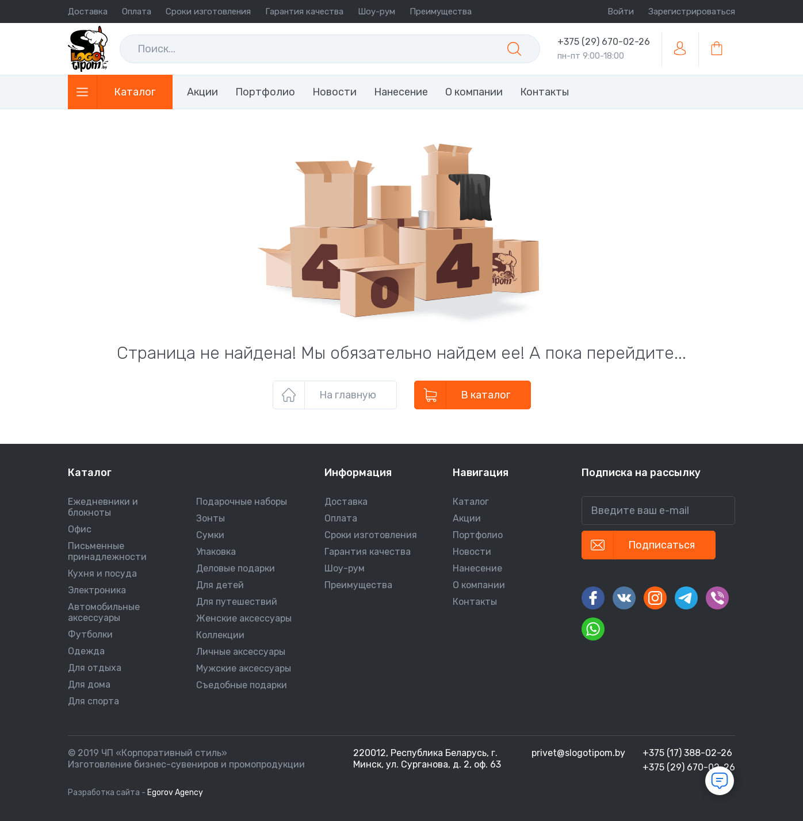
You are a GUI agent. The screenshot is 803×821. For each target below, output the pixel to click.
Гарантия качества (304, 11)
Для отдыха (94, 667)
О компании (474, 92)
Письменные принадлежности (107, 551)
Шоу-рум (376, 11)
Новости (334, 92)
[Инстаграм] (655, 597)
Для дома (89, 684)
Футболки (90, 634)
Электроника (97, 590)
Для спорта (93, 701)
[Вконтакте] (624, 597)
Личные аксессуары (240, 651)
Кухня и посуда (102, 573)
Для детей (220, 585)
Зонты (210, 518)
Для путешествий (236, 601)
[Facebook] (593, 597)
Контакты (544, 92)
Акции (202, 92)
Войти (620, 11)
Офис (79, 529)
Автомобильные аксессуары (104, 612)
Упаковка (216, 551)
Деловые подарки (235, 568)
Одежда (86, 651)
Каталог (471, 501)
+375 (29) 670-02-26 (603, 41)
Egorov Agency (175, 792)
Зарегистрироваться (691, 11)
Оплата (136, 11)
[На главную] (88, 49)
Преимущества (441, 11)
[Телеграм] (686, 597)
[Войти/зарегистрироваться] (680, 48)
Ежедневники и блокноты (103, 507)
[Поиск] (514, 48)
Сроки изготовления (208, 11)
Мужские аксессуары (243, 668)
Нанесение (401, 92)
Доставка (88, 11)
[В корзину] (717, 48)
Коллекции (220, 635)
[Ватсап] (593, 628)
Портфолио (265, 92)
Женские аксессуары (244, 618)
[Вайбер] (717, 597)
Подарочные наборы (241, 501)
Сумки (210, 535)
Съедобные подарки (241, 685)
